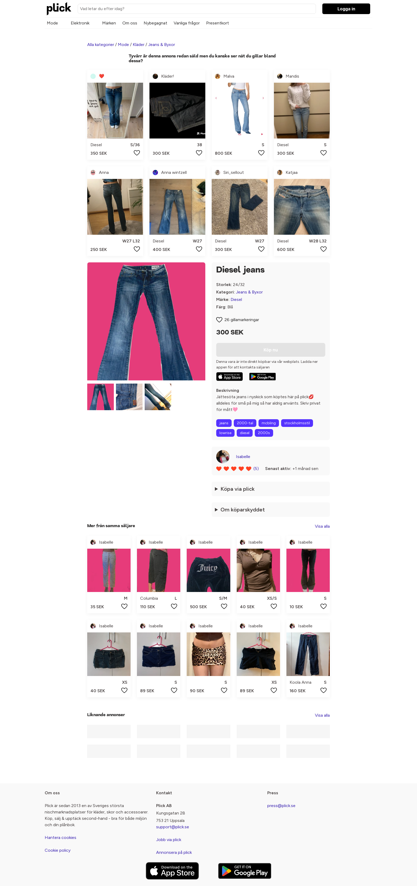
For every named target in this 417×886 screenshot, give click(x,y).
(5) (256, 468)
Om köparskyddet (242, 509)
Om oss (129, 23)
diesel (244, 433)
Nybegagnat (155, 23)
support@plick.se (172, 826)
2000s (264, 433)
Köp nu (271, 349)
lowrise (225, 433)
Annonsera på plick (174, 852)
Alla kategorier (100, 44)
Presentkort (217, 23)
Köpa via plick (237, 489)
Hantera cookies (60, 837)
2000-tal (245, 423)
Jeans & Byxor (161, 44)
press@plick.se (281, 805)
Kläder (138, 44)
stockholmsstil (297, 423)
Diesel (236, 299)
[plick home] (59, 8)
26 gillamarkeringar (241, 319)
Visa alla (322, 526)
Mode (52, 23)
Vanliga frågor (187, 23)
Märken (109, 23)
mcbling (269, 423)
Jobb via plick (168, 839)
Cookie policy (57, 850)
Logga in (346, 8)
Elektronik (80, 23)
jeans (223, 423)
